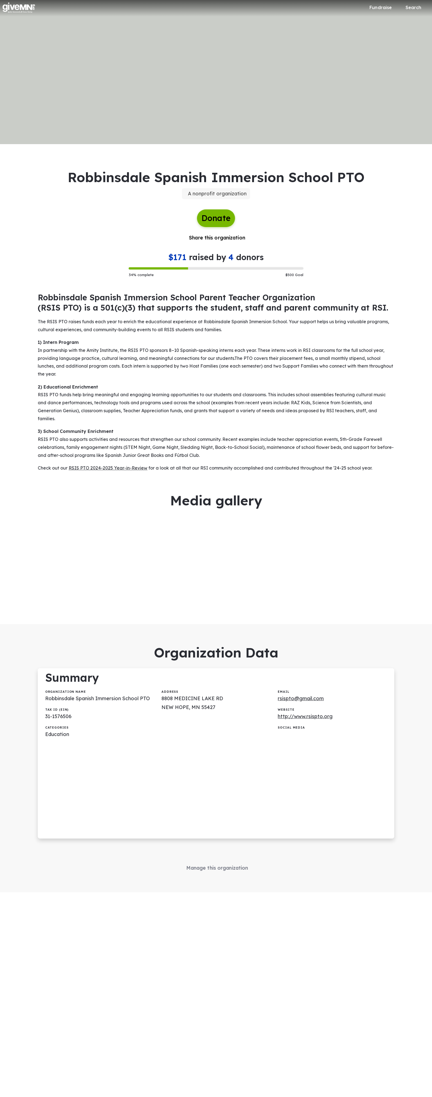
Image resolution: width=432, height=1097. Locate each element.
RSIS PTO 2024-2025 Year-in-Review (108, 471)
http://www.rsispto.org (305, 722)
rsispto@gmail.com (301, 704)
